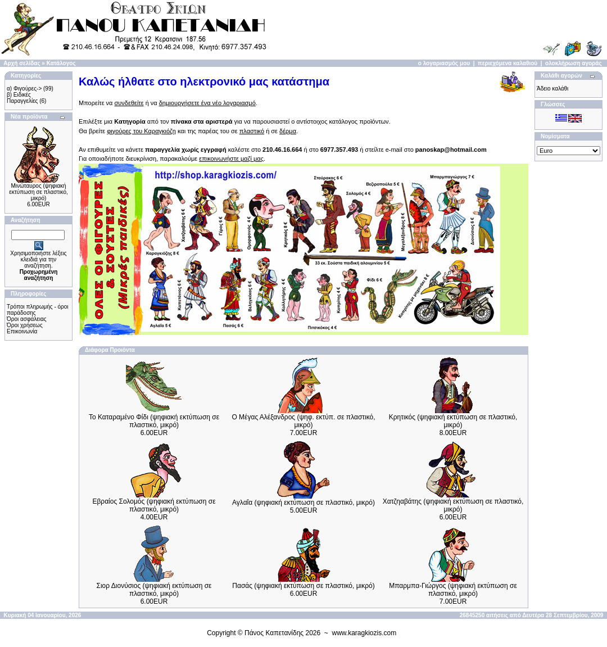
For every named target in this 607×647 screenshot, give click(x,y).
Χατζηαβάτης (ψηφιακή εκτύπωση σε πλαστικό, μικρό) (453, 505)
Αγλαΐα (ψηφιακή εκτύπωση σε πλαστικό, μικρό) (303, 502)
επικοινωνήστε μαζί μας (231, 158)
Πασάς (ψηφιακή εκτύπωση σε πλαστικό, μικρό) (303, 586)
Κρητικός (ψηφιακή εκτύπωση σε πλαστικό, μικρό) (453, 421)
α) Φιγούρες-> (24, 88)
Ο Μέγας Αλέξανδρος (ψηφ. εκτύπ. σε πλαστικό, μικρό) (303, 421)
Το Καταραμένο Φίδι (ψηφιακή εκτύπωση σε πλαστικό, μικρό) (154, 421)
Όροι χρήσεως (25, 325)
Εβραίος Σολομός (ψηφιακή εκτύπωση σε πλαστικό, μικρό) (153, 505)
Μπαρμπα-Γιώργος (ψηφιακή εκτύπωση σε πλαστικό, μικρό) (453, 590)
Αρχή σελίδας (21, 63)
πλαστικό (251, 131)
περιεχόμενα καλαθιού (507, 63)
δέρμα (287, 131)
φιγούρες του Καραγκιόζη (141, 131)
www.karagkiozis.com (364, 633)
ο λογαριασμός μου (444, 63)
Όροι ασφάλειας (27, 319)
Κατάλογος (61, 63)
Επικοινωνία (22, 331)
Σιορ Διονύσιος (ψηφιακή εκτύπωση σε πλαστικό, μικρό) (154, 590)
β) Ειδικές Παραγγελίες (22, 98)
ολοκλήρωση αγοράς (573, 63)
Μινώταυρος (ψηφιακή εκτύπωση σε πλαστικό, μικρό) (38, 192)
